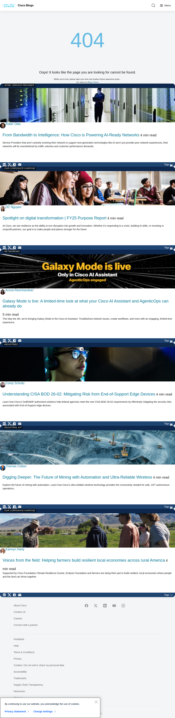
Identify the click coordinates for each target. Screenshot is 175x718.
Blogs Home (93, 82)
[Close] (96, 702)
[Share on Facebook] (15, 164)
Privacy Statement (15, 711)
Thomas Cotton (15, 466)
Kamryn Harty (14, 549)
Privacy (18, 658)
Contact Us (19, 612)
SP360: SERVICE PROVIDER (19, 85)
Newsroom (19, 691)
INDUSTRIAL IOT (13, 427)
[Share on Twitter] (10, 164)
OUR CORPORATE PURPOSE (19, 168)
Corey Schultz (15, 383)
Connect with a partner (26, 625)
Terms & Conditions (24, 652)
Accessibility (20, 671)
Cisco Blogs (25, 5)
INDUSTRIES (11, 344)
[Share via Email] (20, 164)
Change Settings (43, 711)
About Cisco (20, 605)
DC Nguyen (13, 207)
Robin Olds (13, 124)
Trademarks (20, 678)
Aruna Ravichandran (19, 290)
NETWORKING (12, 251)
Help (16, 645)
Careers (18, 618)
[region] (50, 707)
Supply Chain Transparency (28, 684)
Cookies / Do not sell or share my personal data (39, 665)
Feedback (19, 639)
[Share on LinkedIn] (5, 164)
